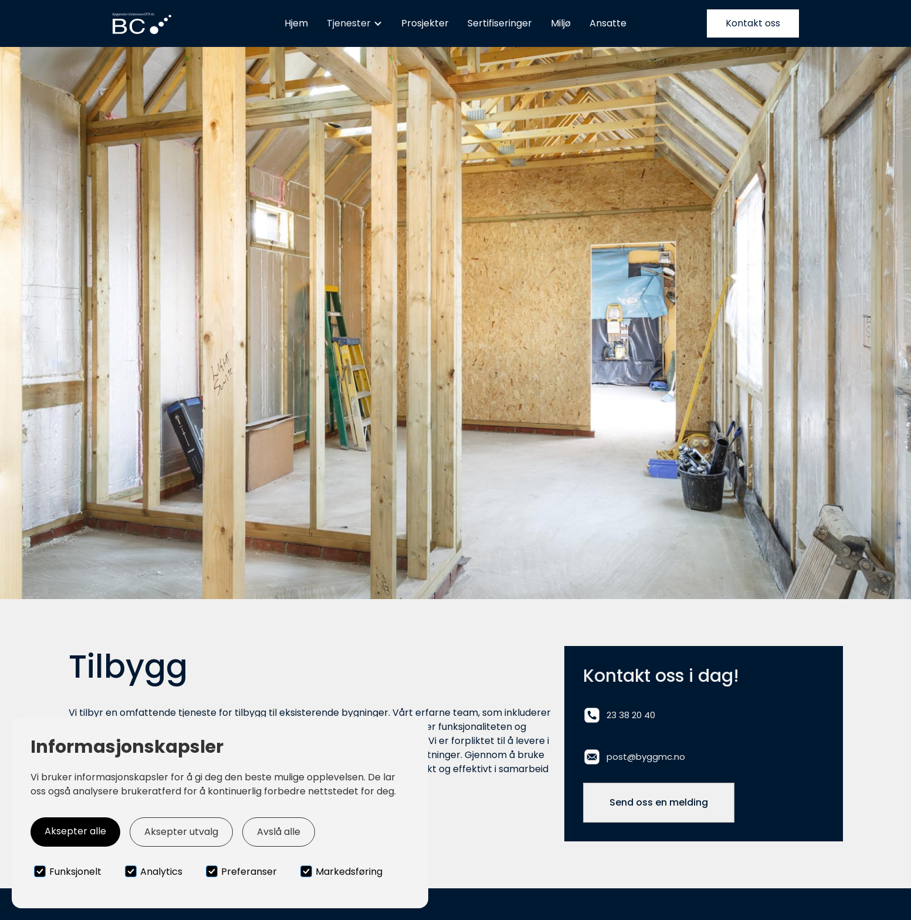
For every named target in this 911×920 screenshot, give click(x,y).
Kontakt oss (753, 23)
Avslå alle (278, 831)
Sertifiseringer (500, 23)
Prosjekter (425, 23)
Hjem (296, 23)
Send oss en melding (658, 802)
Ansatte (608, 23)
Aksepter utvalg (181, 831)
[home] (142, 24)
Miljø (561, 23)
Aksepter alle (75, 831)
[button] (354, 23)
